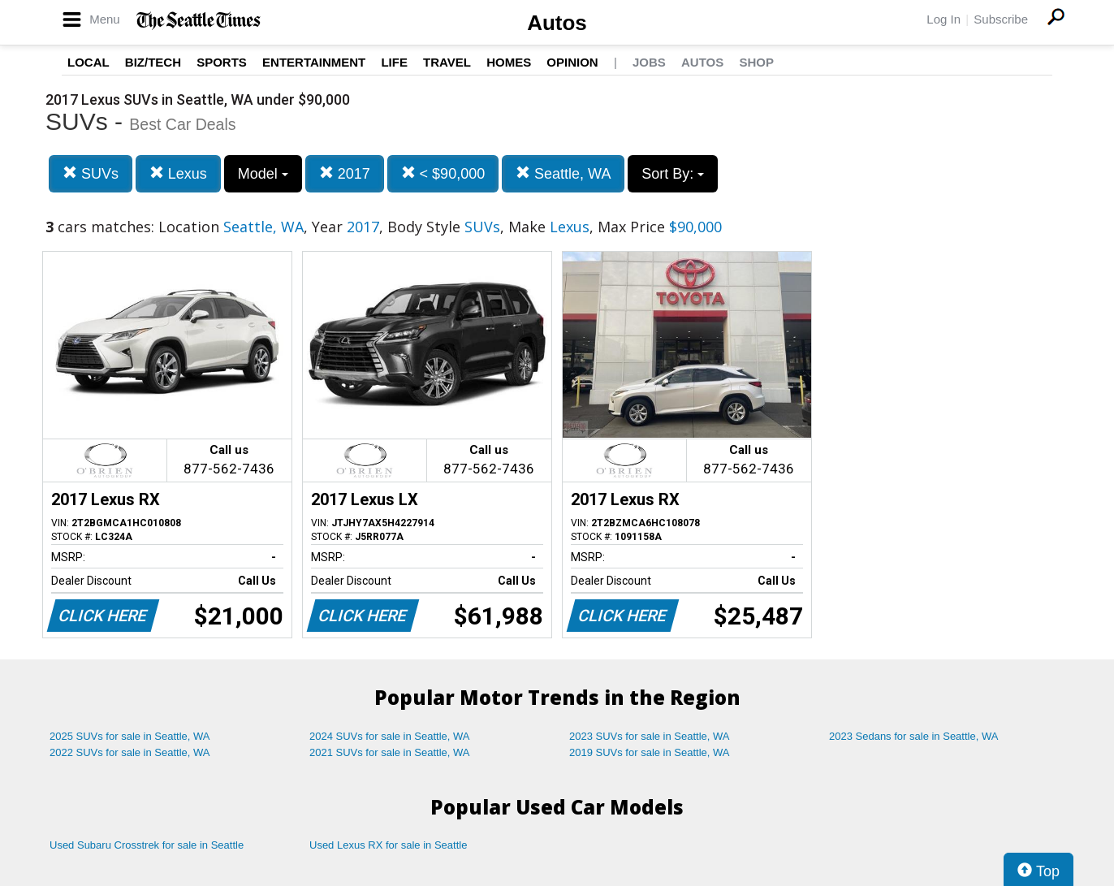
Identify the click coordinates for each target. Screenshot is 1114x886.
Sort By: (672, 174)
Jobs (649, 62)
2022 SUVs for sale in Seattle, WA (130, 752)
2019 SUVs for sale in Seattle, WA (649, 752)
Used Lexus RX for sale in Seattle (388, 845)
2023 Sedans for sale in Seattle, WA (913, 736)
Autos (557, 23)
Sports (221, 62)
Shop (756, 62)
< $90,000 (443, 173)
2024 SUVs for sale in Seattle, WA (389, 736)
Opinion (572, 62)
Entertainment (313, 62)
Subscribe (1001, 19)
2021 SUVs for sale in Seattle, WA (389, 752)
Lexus (178, 173)
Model (263, 174)
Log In (943, 19)
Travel (447, 62)
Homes (508, 62)
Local (88, 62)
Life (394, 62)
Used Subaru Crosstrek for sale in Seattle (147, 845)
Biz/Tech (153, 62)
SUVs (91, 173)
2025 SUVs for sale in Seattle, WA (130, 736)
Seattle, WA (563, 173)
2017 (344, 173)
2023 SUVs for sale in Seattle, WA (649, 736)
